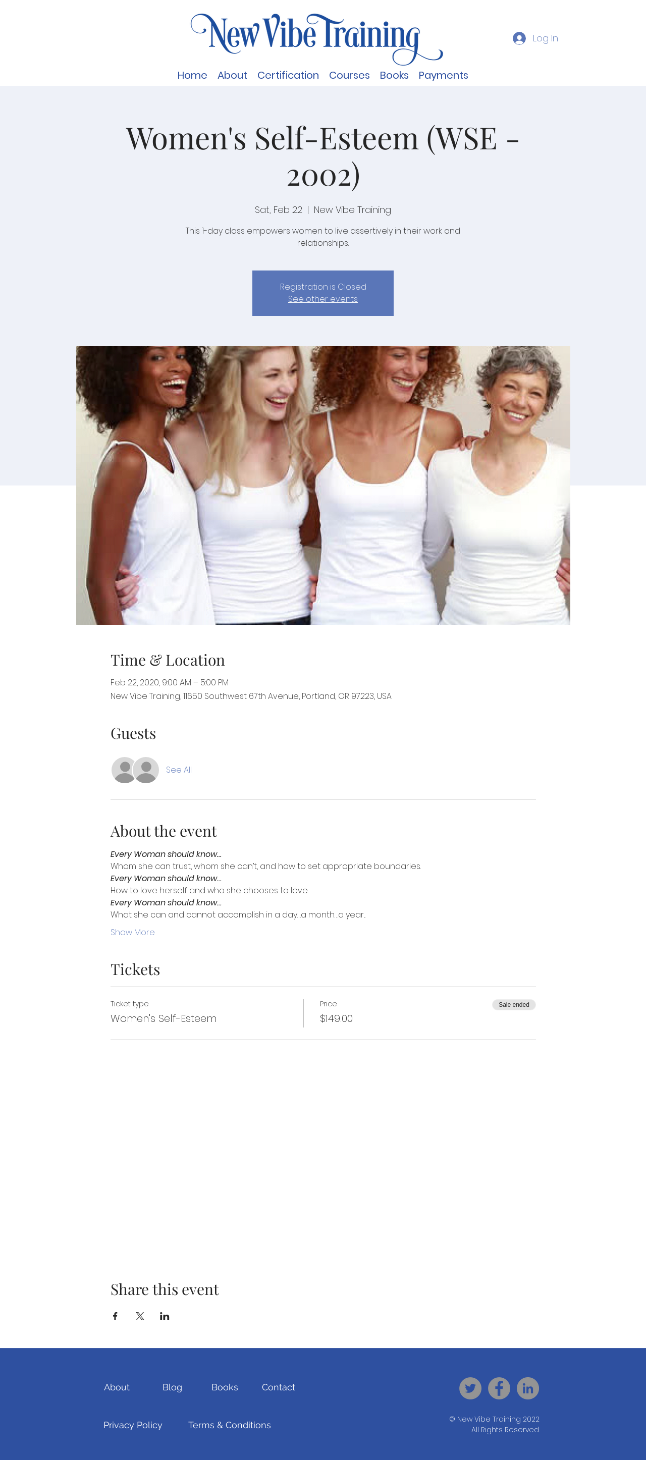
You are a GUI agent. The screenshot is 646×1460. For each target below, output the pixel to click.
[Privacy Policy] (133, 1425)
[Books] (225, 1387)
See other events (323, 299)
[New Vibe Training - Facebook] (499, 1388)
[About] (116, 1387)
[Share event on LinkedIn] (165, 1316)
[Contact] (278, 1387)
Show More (133, 932)
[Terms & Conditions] (229, 1425)
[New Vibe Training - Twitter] (470, 1388)
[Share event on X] (140, 1316)
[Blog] (172, 1387)
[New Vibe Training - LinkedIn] (528, 1388)
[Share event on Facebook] (115, 1316)
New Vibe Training (489, 1419)
